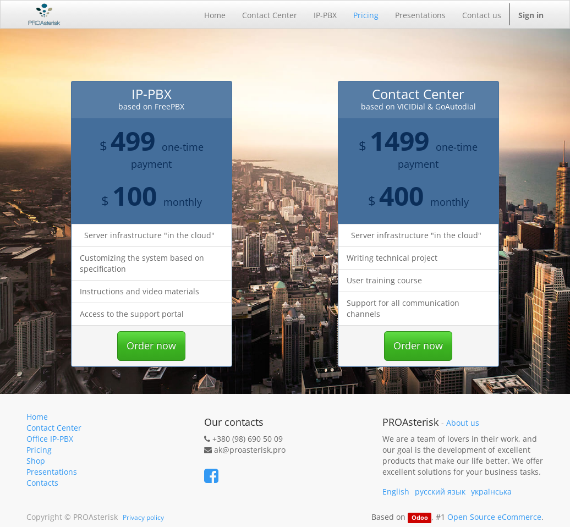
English (395, 491)
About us (462, 423)
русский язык (440, 491)
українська (491, 491)
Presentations (51, 471)
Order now (151, 345)
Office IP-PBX (49, 438)
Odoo (420, 517)
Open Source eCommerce (494, 517)
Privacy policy (143, 517)
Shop (35, 460)
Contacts (42, 482)
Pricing (39, 449)
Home (37, 416)
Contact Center (53, 427)
